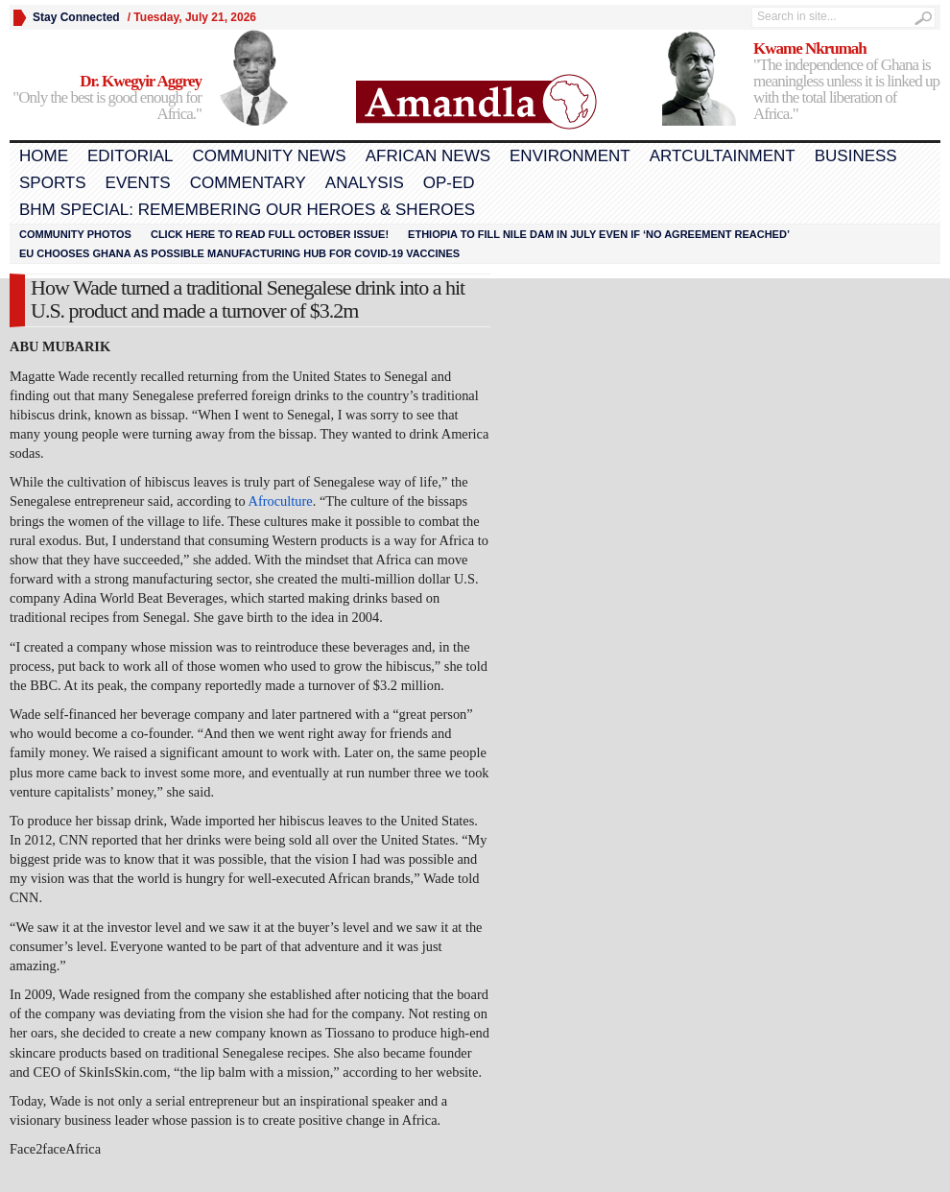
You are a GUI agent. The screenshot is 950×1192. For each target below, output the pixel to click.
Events (138, 183)
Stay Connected (76, 17)
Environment (570, 156)
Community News (268, 156)
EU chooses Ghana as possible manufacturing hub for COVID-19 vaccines (239, 253)
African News (428, 156)
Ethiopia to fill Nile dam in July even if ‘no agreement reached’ (599, 234)
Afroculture (281, 501)
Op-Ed (449, 183)
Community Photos (75, 234)
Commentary (248, 183)
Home (43, 156)
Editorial (130, 156)
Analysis (364, 183)
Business (856, 156)
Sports (52, 183)
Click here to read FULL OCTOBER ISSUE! (270, 234)
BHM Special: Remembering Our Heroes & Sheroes (247, 210)
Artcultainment (723, 156)
